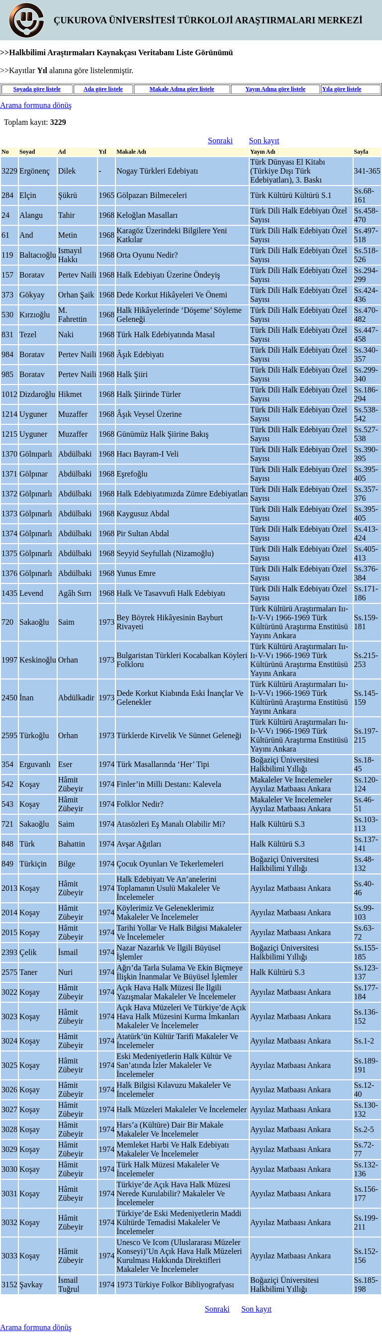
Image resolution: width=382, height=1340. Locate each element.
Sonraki (220, 140)
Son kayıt (264, 140)
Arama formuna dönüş (36, 105)
